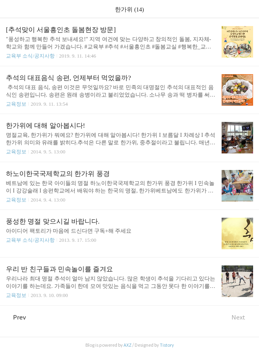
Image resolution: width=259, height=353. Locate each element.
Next (242, 317)
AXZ (127, 345)
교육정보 (16, 104)
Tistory (167, 345)
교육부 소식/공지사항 (30, 56)
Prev (16, 317)
